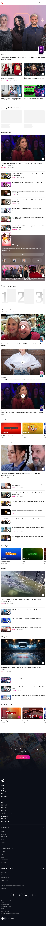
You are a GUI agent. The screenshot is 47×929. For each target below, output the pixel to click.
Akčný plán (3, 888)
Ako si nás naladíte (5, 877)
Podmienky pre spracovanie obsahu (7, 900)
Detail (22, 254)
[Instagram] (20, 895)
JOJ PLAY (4, 805)
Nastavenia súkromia (5, 904)
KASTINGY (4, 816)
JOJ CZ (3, 819)
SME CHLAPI (4, 836)
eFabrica (17, 913)
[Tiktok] (32, 895)
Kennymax (8, 913)
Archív (3, 788)
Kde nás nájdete (4, 880)
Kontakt (2, 908)
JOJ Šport (4, 796)
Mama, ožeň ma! (18, 245)
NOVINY (3, 851)
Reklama (3, 874)
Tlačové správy (4, 872)
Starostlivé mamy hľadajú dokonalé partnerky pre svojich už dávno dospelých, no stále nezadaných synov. (21, 249)
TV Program (4, 791)
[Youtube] (26, 895)
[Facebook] (13, 895)
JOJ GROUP (5, 821)
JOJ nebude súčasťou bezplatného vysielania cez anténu (12, 885)
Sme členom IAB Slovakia (6, 906)
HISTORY (3, 842)
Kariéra (2, 883)
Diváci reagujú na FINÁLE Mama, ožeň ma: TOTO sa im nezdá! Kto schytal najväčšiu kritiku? (23, 58)
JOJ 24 (3, 793)
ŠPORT (2, 857)
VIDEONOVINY (4, 859)
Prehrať (23, 757)
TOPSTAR (3, 834)
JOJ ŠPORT (4, 808)
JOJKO (3, 810)
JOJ (2, 802)
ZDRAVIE (3, 839)
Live (2, 785)
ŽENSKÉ (3, 831)
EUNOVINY (4, 862)
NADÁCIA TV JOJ (6, 813)
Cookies (2, 902)
